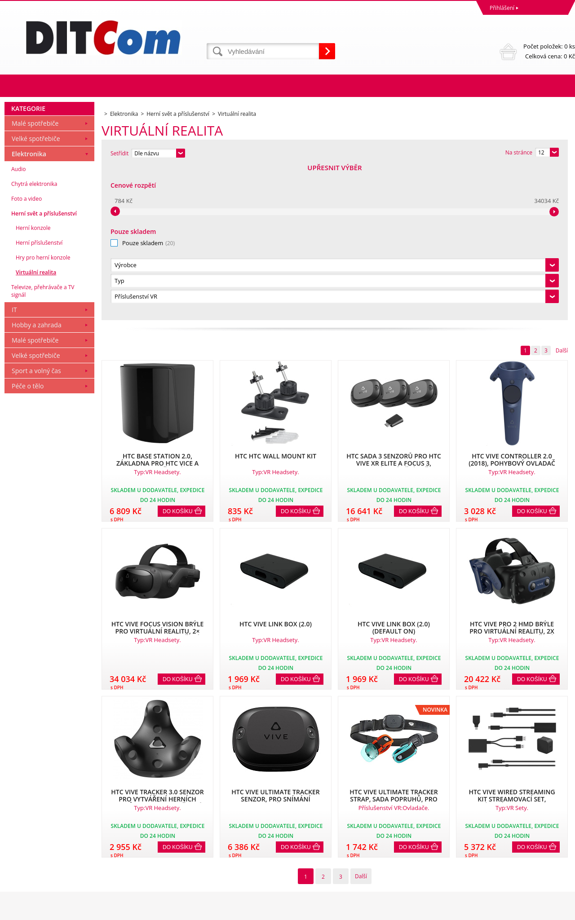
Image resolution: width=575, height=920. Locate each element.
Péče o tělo (28, 539)
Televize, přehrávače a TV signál (42, 444)
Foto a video (26, 352)
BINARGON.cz (557, 911)
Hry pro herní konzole (43, 411)
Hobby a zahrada (37, 478)
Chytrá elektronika (34, 337)
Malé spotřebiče (35, 277)
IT (14, 463)
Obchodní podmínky (32, 836)
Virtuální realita (36, 426)
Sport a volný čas (36, 524)
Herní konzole (33, 381)
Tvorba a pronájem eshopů (505, 911)
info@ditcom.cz (309, 876)
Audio (18, 322)
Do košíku (178, 358)
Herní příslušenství (39, 396)
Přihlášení (502, 8)
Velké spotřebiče (36, 292)
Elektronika (29, 307)
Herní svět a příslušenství (44, 367)
